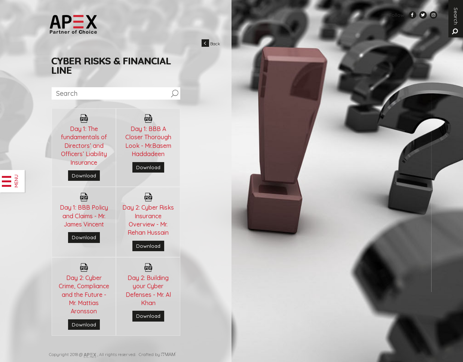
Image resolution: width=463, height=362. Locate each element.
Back (211, 43)
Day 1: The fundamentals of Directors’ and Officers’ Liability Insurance (84, 145)
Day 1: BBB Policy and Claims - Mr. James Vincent (84, 216)
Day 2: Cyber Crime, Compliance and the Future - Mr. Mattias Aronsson (84, 294)
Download (84, 176)
